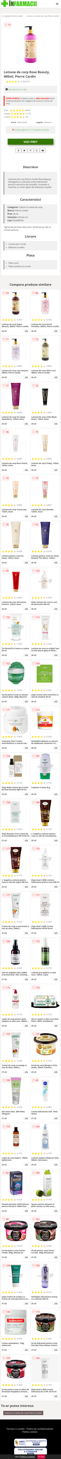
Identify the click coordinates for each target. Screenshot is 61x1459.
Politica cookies (29, 1431)
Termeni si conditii (15, 1428)
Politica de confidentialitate (39, 1428)
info (26, 331)
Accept (41, 1456)
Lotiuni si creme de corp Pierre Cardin (43, 16)
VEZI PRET (31, 142)
